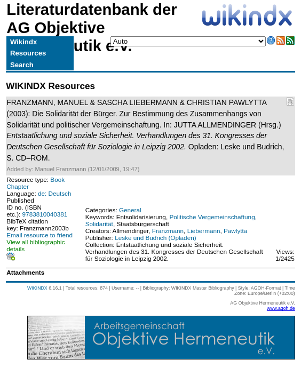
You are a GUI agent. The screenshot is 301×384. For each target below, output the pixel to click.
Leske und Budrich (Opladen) (155, 237)
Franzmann (168, 230)
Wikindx (23, 42)
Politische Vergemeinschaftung (212, 216)
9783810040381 (45, 214)
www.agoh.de (281, 308)
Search (22, 65)
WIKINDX (37, 288)
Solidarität (99, 223)
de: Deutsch (55, 193)
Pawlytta (235, 230)
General (130, 209)
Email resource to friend (39, 234)
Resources (28, 53)
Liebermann (203, 230)
